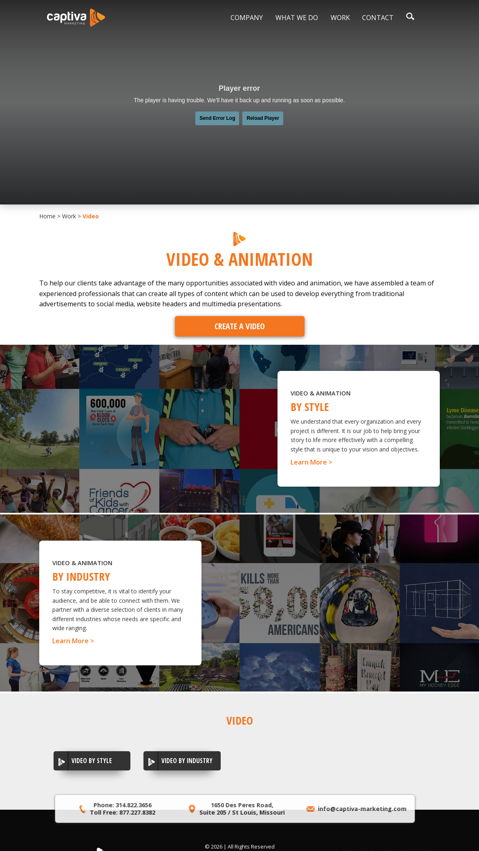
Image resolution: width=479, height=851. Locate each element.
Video (91, 216)
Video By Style (92, 761)
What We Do (296, 17)
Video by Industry (187, 761)
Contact (378, 17)
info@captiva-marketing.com (349, 809)
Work (340, 17)
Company (247, 17)
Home (47, 216)
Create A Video (240, 326)
